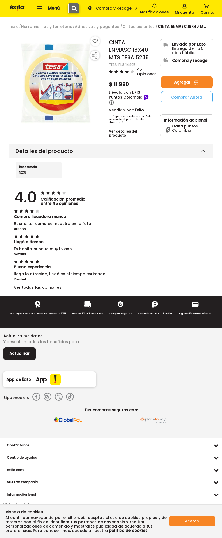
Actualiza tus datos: (23, 336)
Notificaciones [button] (154, 8)
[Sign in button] (184, 8)
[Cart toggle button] (207, 8)
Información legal (21, 494)
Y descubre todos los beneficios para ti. (43, 342)
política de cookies (128, 530)
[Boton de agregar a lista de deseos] (95, 41)
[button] (111, 102)
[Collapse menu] (47, 8)
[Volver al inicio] (17, 10)
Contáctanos (18, 445)
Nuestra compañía (22, 482)
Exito (139, 110)
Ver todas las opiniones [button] (38, 287)
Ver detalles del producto (123, 133)
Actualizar (19, 353)
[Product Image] (55, 83)
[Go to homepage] (13, 26)
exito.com (15, 470)
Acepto (192, 521)
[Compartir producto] (94, 55)
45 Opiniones (147, 71)
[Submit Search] (74, 8)
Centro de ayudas (22, 457)
